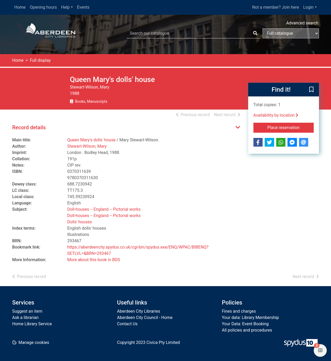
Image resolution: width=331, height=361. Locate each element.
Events (83, 7)
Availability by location (276, 115)
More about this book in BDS (93, 259)
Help (65, 7)
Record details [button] (29, 127)
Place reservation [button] (290, 127)
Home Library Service (32, 323)
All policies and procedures (247, 330)
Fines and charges (239, 311)
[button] (311, 89)
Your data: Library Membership (250, 317)
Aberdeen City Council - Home (145, 317)
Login (308, 7)
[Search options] (291, 33)
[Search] (255, 33)
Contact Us (127, 323)
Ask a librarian (25, 317)
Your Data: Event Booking (245, 323)
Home (20, 7)
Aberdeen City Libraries (138, 311)
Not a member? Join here (275, 7)
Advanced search (302, 22)
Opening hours (43, 7)
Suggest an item (27, 311)
